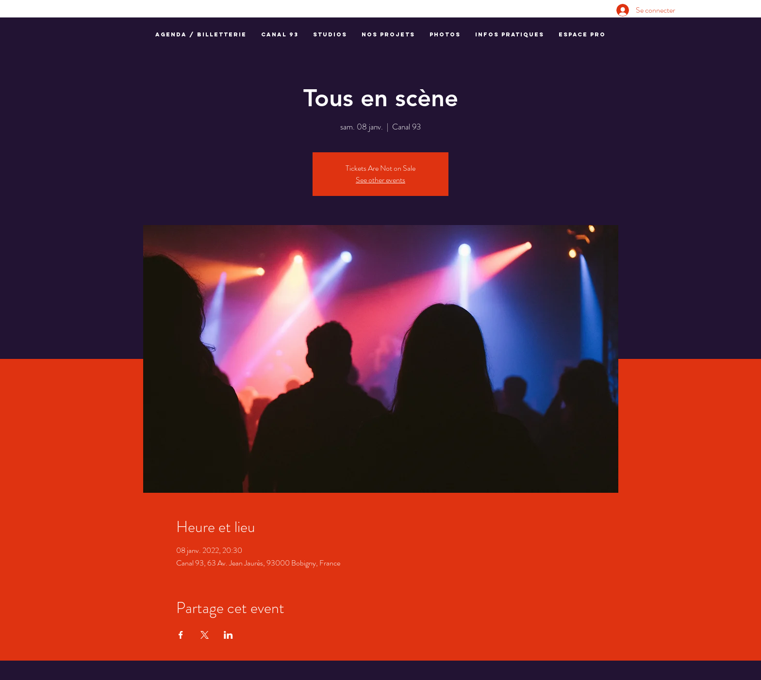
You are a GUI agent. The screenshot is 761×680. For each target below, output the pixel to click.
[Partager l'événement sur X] (204, 635)
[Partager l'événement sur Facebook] (180, 635)
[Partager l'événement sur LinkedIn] (228, 635)
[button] (280, 35)
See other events (380, 179)
